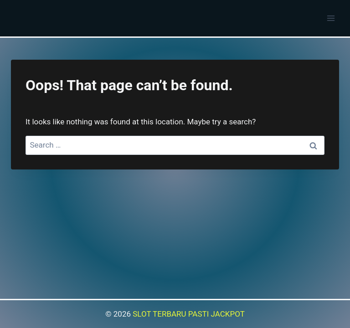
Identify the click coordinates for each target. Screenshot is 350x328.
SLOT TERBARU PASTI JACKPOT (189, 313)
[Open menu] (330, 18)
